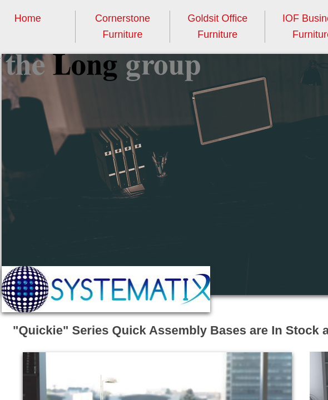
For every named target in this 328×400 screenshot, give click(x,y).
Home (27, 18)
